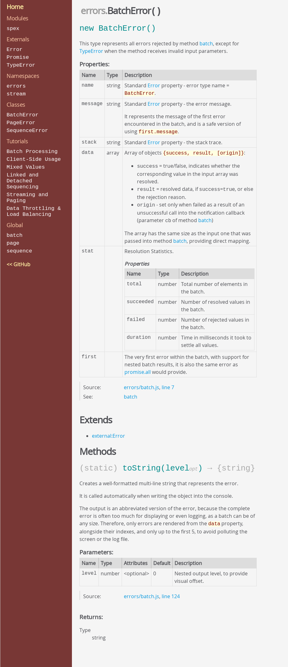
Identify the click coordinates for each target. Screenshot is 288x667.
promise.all (137, 367)
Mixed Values (26, 163)
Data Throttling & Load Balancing (34, 205)
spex (13, 28)
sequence (19, 244)
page (13, 236)
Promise (18, 56)
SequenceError (27, 127)
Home (15, 7)
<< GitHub (18, 257)
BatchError (22, 112)
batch (15, 229)
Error (15, 49)
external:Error (108, 430)
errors (16, 84)
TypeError (21, 64)
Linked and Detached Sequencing (22, 176)
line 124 (171, 590)
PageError (21, 120)
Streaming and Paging (27, 192)
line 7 (168, 382)
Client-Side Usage (34, 156)
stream (16, 92)
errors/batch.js (141, 382)
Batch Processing (32, 148)
